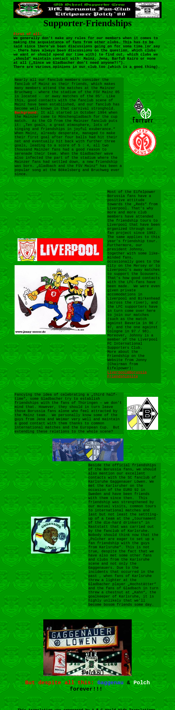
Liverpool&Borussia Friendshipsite (127, 374)
